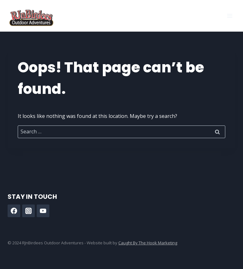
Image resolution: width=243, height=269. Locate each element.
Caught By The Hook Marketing (147, 243)
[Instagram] (28, 211)
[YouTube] (43, 211)
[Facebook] (14, 211)
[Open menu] (229, 16)
